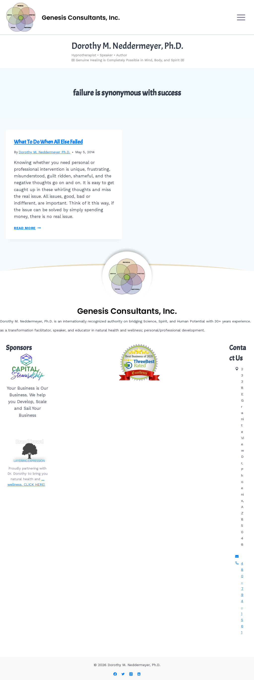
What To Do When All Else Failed (48, 141)
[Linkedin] (138, 674)
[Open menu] (241, 17)
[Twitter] (123, 674)
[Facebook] (115, 674)
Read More (27, 228)
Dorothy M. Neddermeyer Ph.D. (44, 152)
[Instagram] (130, 674)
